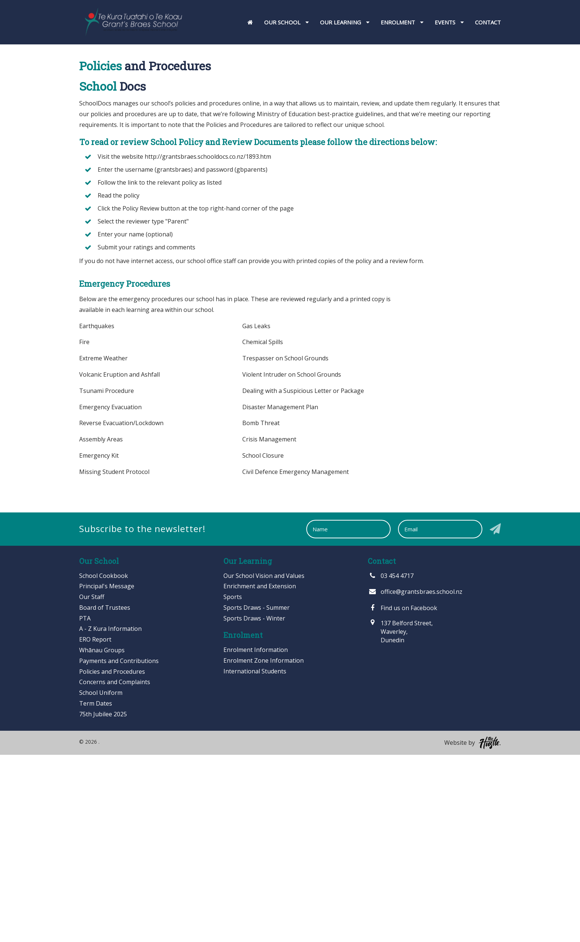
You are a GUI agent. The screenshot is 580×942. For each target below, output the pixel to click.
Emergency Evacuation (110, 594)
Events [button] (449, 22)
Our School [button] (286, 22)
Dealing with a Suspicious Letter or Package (303, 578)
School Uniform (100, 880)
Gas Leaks (256, 513)
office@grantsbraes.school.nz (415, 779)
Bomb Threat (261, 610)
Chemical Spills (262, 529)
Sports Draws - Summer (256, 795)
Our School (265, 148)
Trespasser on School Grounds (285, 545)
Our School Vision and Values (263, 763)
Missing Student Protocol (114, 659)
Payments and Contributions (119, 848)
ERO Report (95, 827)
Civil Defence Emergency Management (295, 659)
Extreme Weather (103, 545)
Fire (84, 529)
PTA (85, 805)
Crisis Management (269, 626)
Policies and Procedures (112, 859)
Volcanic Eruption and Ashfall (119, 562)
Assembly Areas (101, 626)
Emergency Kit (99, 643)
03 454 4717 (391, 763)
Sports (232, 784)
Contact (488, 22)
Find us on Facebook (402, 795)
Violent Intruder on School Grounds (291, 562)
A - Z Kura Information (110, 816)
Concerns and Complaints (114, 869)
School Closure (263, 643)
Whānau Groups (102, 837)
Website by (472, 930)
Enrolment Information (255, 837)
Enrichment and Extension (259, 774)
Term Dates (95, 891)
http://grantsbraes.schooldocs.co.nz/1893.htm (208, 344)
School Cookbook (103, 763)
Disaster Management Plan (280, 594)
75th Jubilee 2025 (103, 901)
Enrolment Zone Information (263, 848)
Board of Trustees (104, 795)
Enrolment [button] (402, 22)
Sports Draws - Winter (254, 805)
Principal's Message (106, 774)
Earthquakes (96, 513)
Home (222, 148)
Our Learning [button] (345, 22)
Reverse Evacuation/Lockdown (121, 610)
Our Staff (91, 784)
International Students (254, 858)
